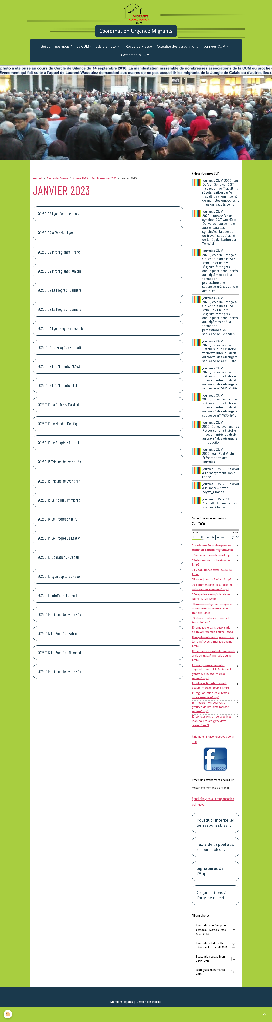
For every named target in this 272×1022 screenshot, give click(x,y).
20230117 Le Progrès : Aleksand (59, 657)
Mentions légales (121, 1017)
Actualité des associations (177, 51)
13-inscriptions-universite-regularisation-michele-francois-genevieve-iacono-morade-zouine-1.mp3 (213, 682)
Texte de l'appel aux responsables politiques (215, 860)
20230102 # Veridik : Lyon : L (58, 237)
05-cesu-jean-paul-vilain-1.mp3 (212, 586)
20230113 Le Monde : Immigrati (59, 504)
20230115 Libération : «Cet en (58, 562)
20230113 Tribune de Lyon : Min (59, 485)
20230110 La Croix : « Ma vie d (58, 409)
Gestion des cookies (149, 1017)
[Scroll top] (264, 1014)
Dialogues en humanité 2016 (215, 986)
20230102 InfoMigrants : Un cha (60, 275)
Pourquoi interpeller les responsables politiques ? (215, 836)
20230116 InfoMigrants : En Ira (59, 600)
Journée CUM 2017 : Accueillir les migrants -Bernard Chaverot (220, 508)
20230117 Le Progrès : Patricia (58, 638)
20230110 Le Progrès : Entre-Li (59, 447)
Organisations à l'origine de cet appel (211, 908)
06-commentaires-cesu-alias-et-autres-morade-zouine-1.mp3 (213, 593)
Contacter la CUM (135, 59)
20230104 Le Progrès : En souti (59, 352)
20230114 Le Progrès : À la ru (57, 523)
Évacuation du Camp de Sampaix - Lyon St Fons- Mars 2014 (215, 943)
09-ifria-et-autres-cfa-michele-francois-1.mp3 (212, 628)
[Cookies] (8, 1014)
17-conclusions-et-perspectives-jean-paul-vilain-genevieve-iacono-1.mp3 (213, 733)
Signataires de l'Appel (210, 884)
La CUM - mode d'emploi (96, 51)
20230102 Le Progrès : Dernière (59, 294)
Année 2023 (80, 183)
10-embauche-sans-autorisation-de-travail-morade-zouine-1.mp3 (213, 638)
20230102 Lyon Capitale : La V (58, 218)
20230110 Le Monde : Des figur (59, 428)
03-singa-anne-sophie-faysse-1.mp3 (212, 568)
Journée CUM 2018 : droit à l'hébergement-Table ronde (219, 478)
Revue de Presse (139, 51)
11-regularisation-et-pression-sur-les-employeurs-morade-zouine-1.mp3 (211, 650)
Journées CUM (214, 51)
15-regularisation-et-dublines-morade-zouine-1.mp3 (212, 706)
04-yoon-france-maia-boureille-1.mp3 (213, 578)
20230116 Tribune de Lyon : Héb (59, 619)
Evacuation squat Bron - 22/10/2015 (215, 973)
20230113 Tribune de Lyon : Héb (59, 466)
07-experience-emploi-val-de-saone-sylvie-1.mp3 (212, 603)
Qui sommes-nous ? (56, 51)
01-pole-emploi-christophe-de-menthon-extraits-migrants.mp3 (214, 552)
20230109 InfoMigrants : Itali (58, 390)
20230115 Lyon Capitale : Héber (59, 581)
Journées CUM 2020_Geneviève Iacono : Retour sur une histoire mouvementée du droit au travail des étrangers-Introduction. (221, 437)
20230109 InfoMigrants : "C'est (59, 371)
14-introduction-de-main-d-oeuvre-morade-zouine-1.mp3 (211, 696)
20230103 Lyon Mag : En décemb (60, 333)
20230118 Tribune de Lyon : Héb (59, 676)
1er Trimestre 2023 (104, 183)
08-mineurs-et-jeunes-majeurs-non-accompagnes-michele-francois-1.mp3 (212, 615)
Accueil (37, 183)
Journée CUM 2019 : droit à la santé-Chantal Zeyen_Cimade (220, 493)
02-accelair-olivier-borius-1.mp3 (212, 560)
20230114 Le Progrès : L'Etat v (59, 542)
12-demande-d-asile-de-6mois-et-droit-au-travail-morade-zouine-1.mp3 (212, 665)
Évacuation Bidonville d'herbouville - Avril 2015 (215, 959)
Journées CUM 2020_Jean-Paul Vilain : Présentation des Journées (219, 460)
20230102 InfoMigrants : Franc (59, 256)
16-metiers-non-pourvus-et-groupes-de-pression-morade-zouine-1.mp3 (212, 718)
